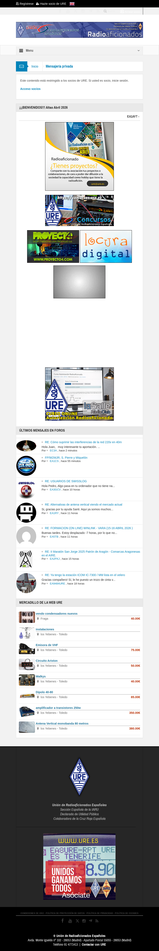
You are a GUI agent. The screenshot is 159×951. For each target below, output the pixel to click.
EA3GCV (55, 489)
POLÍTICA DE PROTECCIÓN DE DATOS (65, 913)
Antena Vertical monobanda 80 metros (62, 723)
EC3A (53, 450)
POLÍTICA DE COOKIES (127, 913)
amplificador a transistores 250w (58, 707)
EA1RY (54, 513)
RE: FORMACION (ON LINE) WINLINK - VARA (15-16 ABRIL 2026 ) (89, 528)
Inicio (34, 66)
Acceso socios (30, 88)
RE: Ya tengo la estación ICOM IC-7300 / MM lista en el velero (85, 575)
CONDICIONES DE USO (32, 913)
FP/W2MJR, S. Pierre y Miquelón (66, 457)
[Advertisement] (79, 334)
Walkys (41, 676)
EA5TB (54, 536)
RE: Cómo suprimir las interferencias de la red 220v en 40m (83, 442)
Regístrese (26, 3)
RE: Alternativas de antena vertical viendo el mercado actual (83, 504)
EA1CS (54, 461)
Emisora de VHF (47, 645)
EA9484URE (57, 583)
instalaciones (45, 629)
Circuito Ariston (47, 660)
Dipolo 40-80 (44, 692)
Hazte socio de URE (51, 3)
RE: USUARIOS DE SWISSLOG (66, 481)
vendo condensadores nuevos (57, 613)
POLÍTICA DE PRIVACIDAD (100, 913)
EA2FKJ (55, 558)
